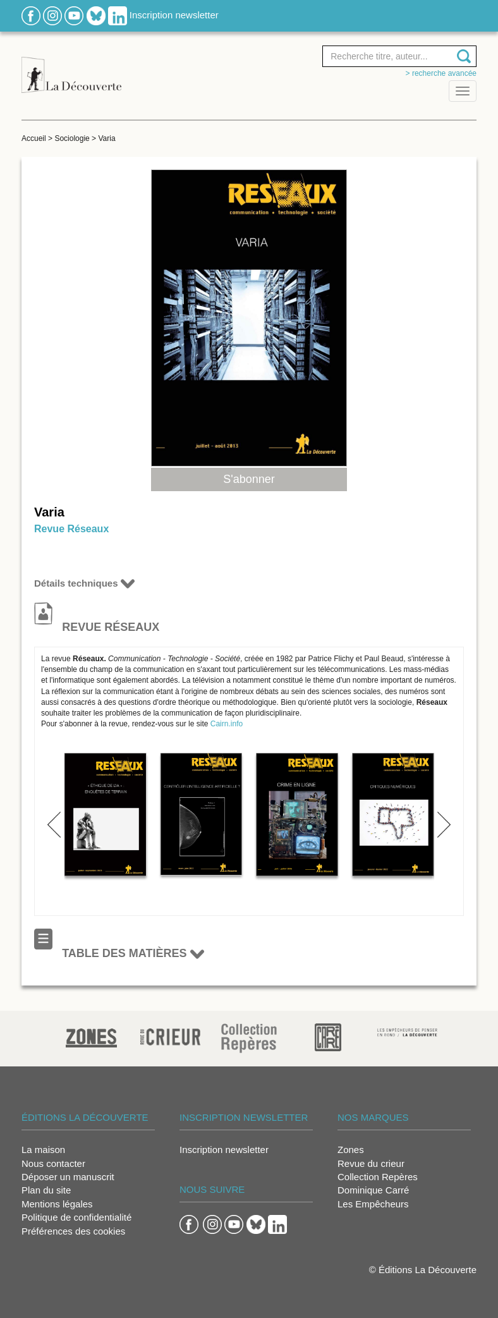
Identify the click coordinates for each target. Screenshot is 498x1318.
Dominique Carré (373, 1190)
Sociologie (71, 138)
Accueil (33, 138)
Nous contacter (53, 1163)
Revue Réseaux (71, 528)
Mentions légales (57, 1204)
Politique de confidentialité (76, 1217)
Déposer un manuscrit (67, 1176)
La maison (43, 1149)
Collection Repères (377, 1176)
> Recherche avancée (441, 73)
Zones (350, 1149)
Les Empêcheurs (373, 1204)
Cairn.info (226, 723)
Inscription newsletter (174, 14)
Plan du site (46, 1190)
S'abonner (249, 479)
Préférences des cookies (73, 1231)
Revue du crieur (370, 1163)
